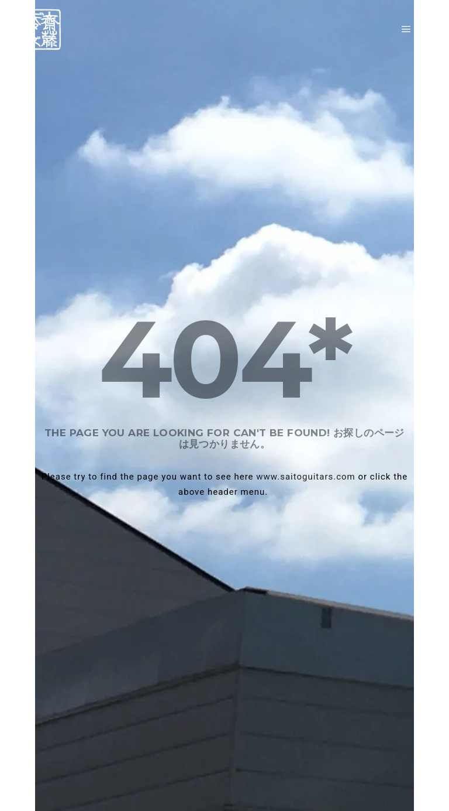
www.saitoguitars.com (305, 476)
